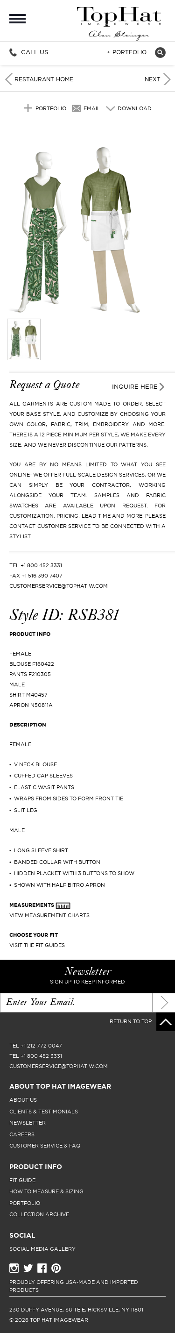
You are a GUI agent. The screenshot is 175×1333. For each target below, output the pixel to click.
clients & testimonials (43, 1111)
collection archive (39, 1214)
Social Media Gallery (42, 1249)
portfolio (24, 1203)
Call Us (34, 52)
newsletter (27, 1123)
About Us (23, 1100)
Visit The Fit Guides (37, 945)
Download (135, 108)
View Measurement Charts (49, 915)
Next (153, 79)
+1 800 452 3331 (41, 565)
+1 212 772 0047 (41, 1045)
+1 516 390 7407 (42, 575)
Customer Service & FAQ (44, 1145)
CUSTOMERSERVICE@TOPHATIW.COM (58, 586)
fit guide (22, 1180)
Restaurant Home (43, 79)
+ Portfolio (127, 52)
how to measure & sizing (46, 1191)
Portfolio (50, 108)
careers (22, 1134)
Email (92, 108)
